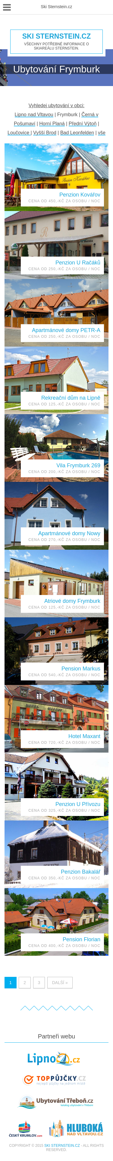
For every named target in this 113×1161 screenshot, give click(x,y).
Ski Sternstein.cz (56, 36)
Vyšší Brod (44, 132)
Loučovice (19, 132)
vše (101, 132)
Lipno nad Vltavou (34, 114)
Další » (60, 982)
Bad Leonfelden (77, 132)
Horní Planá (52, 123)
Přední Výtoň (83, 123)
